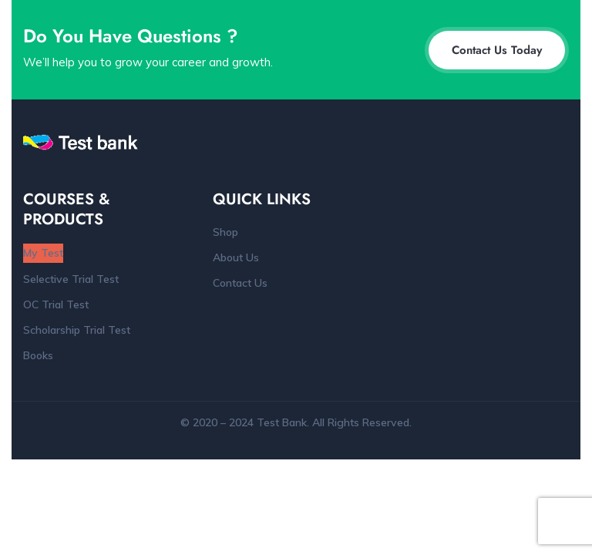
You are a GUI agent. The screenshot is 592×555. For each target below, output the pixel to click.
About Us (236, 257)
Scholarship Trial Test (76, 330)
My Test (43, 253)
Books (38, 355)
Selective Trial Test (71, 279)
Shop (225, 232)
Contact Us (240, 283)
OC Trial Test (56, 304)
